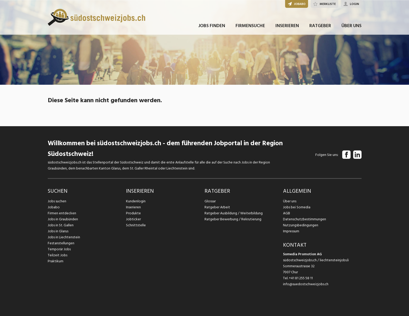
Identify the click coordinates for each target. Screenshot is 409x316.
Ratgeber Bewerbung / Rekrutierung (232, 219)
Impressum (291, 231)
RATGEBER (320, 25)
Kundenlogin (136, 201)
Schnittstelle (136, 225)
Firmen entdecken (62, 213)
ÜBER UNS (351, 25)
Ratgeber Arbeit (217, 207)
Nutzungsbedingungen (300, 225)
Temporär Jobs (59, 249)
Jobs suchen (57, 201)
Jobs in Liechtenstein (64, 237)
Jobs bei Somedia (296, 207)
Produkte (133, 213)
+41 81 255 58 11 (301, 278)
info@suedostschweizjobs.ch (305, 284)
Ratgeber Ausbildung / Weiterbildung (233, 213)
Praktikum (55, 261)
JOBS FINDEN (211, 25)
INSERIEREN (287, 25)
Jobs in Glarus (58, 231)
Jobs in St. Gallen (61, 225)
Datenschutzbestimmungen (304, 219)
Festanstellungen (61, 243)
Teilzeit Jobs (57, 255)
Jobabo (54, 207)
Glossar (210, 201)
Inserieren (133, 207)
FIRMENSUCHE (250, 25)
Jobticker (133, 219)
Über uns (289, 201)
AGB (286, 213)
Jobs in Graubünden (63, 219)
